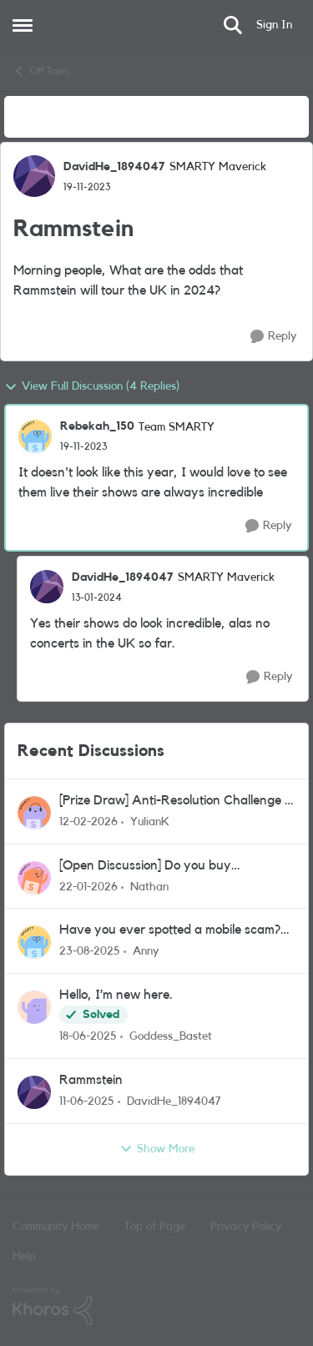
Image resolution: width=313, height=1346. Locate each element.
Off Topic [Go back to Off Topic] (41, 71)
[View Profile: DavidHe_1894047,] (34, 1092)
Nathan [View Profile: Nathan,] (149, 886)
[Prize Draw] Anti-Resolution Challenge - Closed (174, 801)
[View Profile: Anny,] (34, 942)
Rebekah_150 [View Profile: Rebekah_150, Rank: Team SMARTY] (97, 426)
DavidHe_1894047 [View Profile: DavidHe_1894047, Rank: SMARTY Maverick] (114, 167)
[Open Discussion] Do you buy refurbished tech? (145, 867)
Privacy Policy (245, 1227)
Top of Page (154, 1227)
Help (24, 1257)
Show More (156, 1149)
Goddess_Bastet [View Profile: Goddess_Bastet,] (170, 1036)
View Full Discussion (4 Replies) (91, 387)
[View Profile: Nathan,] (34, 878)
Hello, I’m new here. (116, 994)
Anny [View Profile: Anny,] (146, 951)
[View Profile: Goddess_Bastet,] (34, 1007)
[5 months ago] (88, 822)
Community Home (56, 1227)
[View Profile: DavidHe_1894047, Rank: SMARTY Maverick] (34, 176)
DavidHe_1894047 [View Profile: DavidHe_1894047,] (174, 1101)
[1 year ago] (88, 1037)
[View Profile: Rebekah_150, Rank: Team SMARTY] (35, 436)
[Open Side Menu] (22, 25)
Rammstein (91, 1079)
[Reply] (273, 336)
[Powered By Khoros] (156, 1306)
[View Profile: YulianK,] (34, 812)
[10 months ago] (89, 951)
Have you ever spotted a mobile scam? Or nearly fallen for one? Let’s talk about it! (174, 931)
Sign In (274, 25)
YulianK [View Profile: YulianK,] (149, 822)
